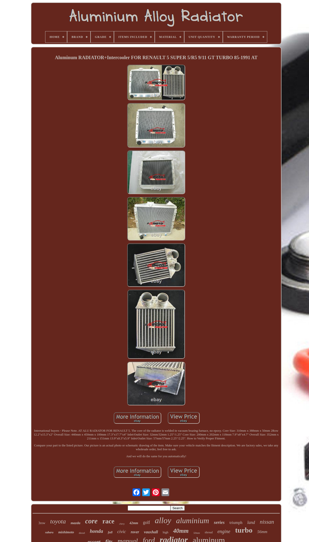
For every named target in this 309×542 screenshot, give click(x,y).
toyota (58, 521)
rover (135, 532)
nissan (267, 522)
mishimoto (66, 532)
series (219, 522)
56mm (262, 531)
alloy (163, 520)
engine (224, 531)
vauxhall (151, 532)
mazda (75, 523)
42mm (133, 523)
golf (146, 522)
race (108, 521)
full (110, 532)
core (91, 521)
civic (121, 531)
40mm (181, 531)
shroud (209, 532)
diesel (82, 532)
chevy (122, 523)
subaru (49, 532)
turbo (244, 530)
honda (96, 531)
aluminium (192, 520)
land (251, 522)
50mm (196, 532)
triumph (235, 522)
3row (41, 523)
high (165, 532)
